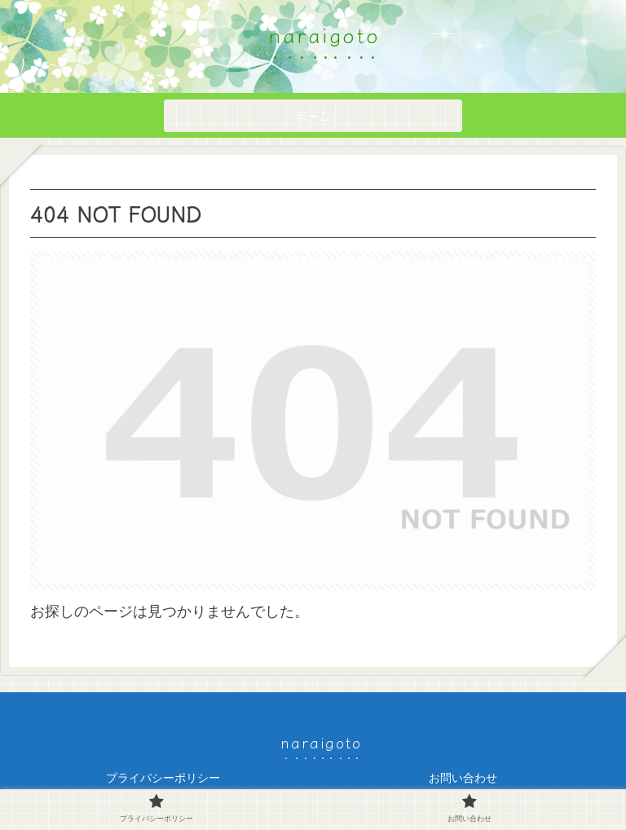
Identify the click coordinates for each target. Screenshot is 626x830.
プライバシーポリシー (163, 777)
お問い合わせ (463, 777)
